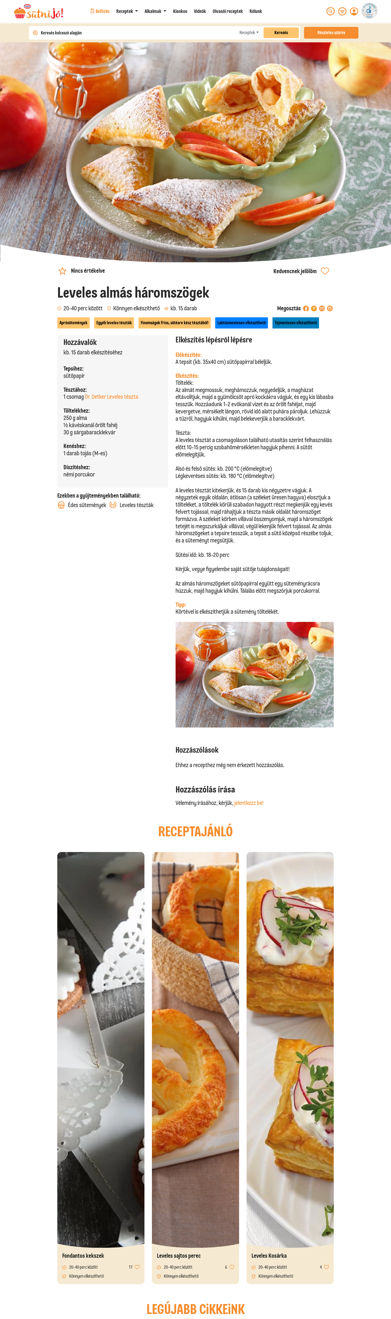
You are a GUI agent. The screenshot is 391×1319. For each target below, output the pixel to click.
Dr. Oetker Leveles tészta (111, 396)
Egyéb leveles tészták (114, 323)
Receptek (247, 32)
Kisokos (180, 11)
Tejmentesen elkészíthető (296, 323)
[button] (127, 11)
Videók (200, 11)
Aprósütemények (73, 323)
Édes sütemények (81, 505)
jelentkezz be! (248, 802)
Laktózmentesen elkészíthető (241, 323)
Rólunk (256, 11)
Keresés (281, 32)
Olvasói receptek (228, 11)
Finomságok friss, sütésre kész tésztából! (174, 323)
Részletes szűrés (331, 32)
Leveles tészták (131, 505)
